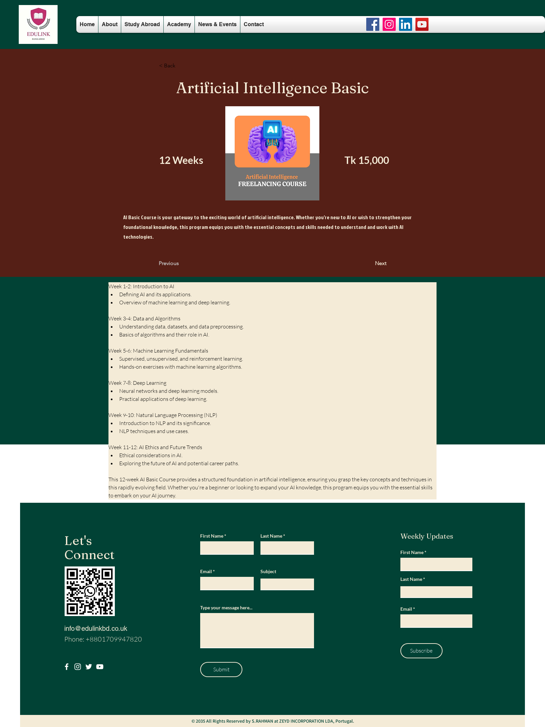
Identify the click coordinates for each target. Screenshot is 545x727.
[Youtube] (99, 666)
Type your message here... (226, 607)
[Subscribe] (421, 650)
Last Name (271, 536)
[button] (181, 65)
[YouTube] (422, 24)
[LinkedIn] (405, 24)
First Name (211, 536)
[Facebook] (372, 24)
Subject (268, 571)
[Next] (369, 263)
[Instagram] (389, 24)
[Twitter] (88, 666)
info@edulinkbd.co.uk (95, 628)
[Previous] (181, 263)
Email (206, 571)
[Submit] (221, 669)
